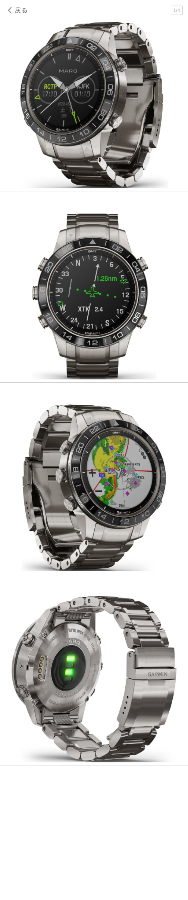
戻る (16, 10)
